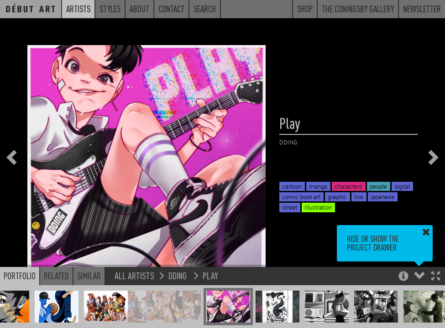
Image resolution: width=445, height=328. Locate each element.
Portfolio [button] (20, 276)
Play (210, 275)
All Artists (134, 275)
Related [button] (56, 276)
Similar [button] (89, 276)
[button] (435, 276)
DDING (178, 275)
